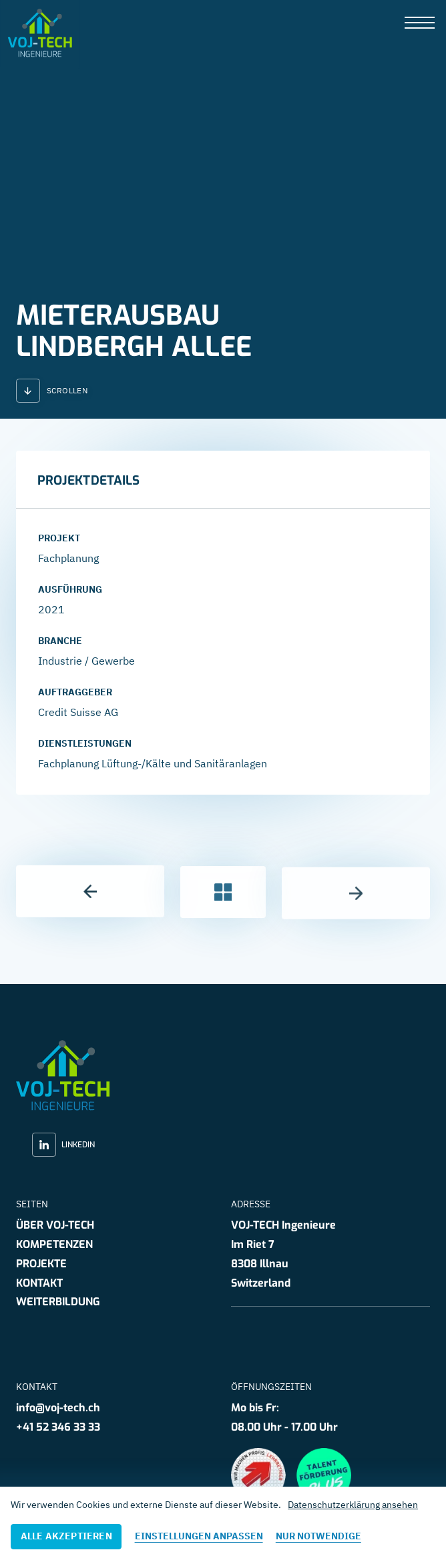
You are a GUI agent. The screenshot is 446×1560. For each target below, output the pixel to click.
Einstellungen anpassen (199, 1536)
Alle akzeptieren (66, 1536)
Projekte (41, 1264)
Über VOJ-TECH (55, 1225)
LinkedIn (63, 1145)
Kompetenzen (54, 1244)
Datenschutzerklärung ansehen (353, 1505)
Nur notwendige (318, 1536)
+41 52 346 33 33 (58, 1427)
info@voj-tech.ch (58, 1408)
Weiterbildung (58, 1302)
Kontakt (39, 1283)
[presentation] (420, 24)
